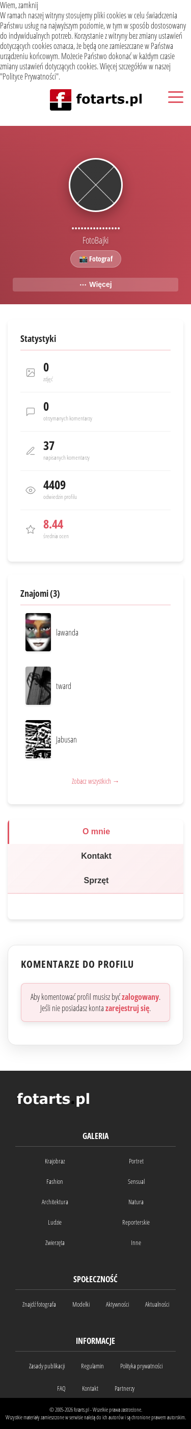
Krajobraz (55, 1161)
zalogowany (140, 996)
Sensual (136, 1181)
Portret (136, 1161)
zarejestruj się (127, 1008)
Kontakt (96, 856)
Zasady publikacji (47, 1365)
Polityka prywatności (141, 1365)
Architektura (55, 1201)
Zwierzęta (55, 1242)
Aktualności (157, 1304)
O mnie (96, 831)
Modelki (81, 1304)
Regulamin (92, 1365)
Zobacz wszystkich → (96, 781)
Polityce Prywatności (29, 76)
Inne (136, 1242)
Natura (136, 1201)
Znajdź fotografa (39, 1304)
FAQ (61, 1388)
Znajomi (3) (40, 593)
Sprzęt (96, 880)
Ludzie (55, 1222)
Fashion (54, 1181)
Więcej (95, 284)
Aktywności (117, 1304)
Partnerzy (124, 1388)
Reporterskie (136, 1222)
